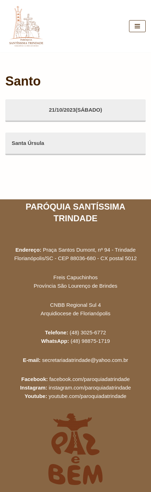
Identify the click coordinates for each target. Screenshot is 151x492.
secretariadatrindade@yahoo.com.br (85, 360)
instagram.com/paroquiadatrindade (90, 388)
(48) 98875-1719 (90, 341)
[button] (136, 10)
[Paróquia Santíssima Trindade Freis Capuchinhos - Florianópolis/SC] (26, 26)
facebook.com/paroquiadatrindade (89, 379)
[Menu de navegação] (137, 26)
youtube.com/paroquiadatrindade (87, 396)
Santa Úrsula (28, 143)
